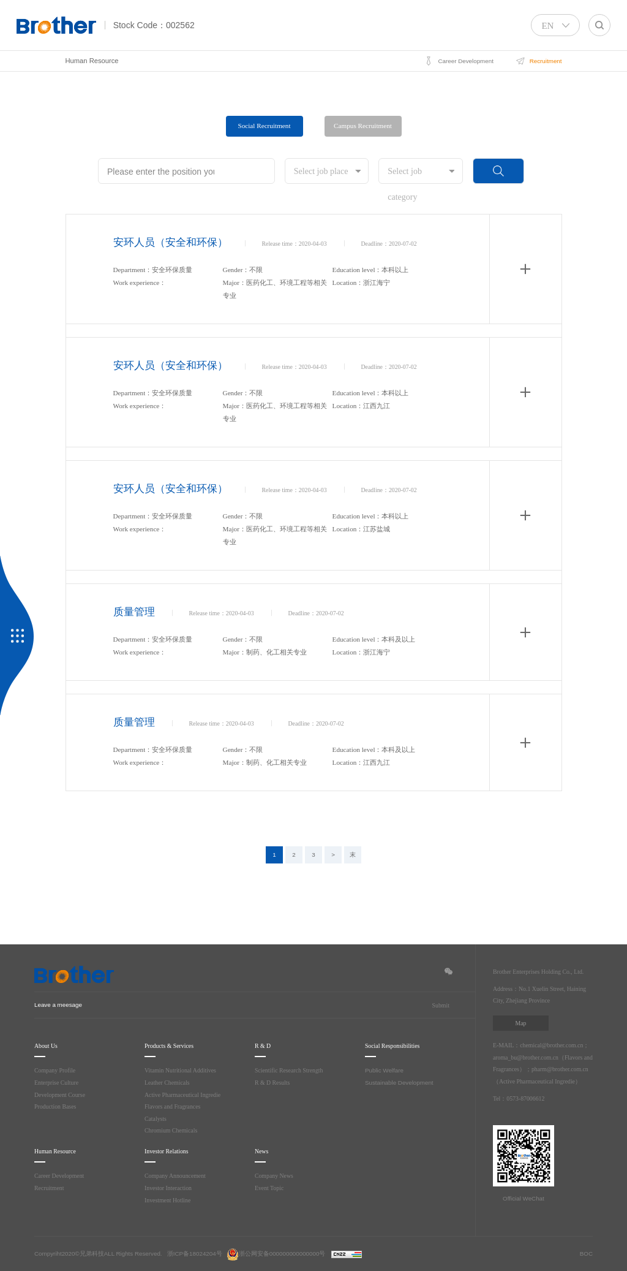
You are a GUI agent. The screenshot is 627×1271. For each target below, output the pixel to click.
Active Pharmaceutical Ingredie (185, 1095)
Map (521, 1023)
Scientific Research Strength (292, 1070)
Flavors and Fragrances (175, 1106)
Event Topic (271, 1188)
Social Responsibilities (399, 1046)
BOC (586, 1253)
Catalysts (157, 1119)
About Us (47, 1046)
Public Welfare (384, 1070)
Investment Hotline (169, 1200)
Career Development (60, 1176)
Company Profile (56, 1070)
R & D (263, 1046)
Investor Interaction (170, 1188)
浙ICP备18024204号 (194, 1253)
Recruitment (50, 1188)
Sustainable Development (399, 1082)
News (263, 1151)
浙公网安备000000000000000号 (276, 1253)
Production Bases (57, 1106)
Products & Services (175, 1046)
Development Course (61, 1095)
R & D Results (274, 1083)
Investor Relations (172, 1151)
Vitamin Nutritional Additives (182, 1070)
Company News (275, 1176)
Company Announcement (176, 1176)
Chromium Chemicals (172, 1130)
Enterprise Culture (58, 1083)
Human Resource (92, 60)
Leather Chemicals (169, 1083)
